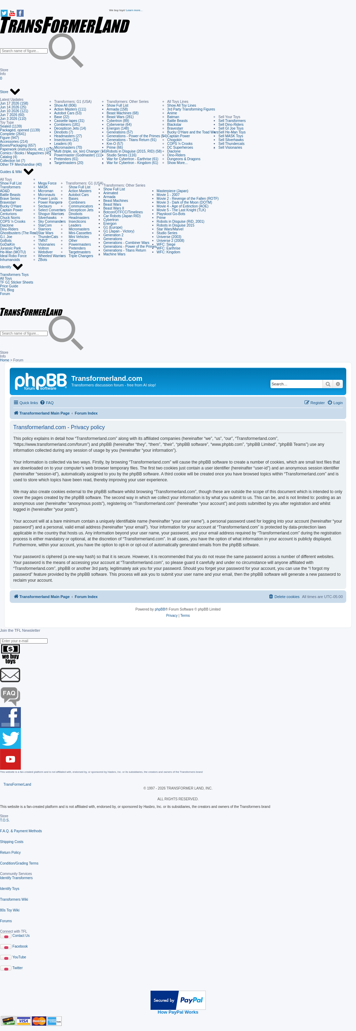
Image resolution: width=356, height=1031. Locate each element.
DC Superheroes (180, 147)
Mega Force (47, 183)
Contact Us (21, 936)
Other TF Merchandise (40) (21, 164)
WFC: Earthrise (168, 248)
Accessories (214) (14, 142)
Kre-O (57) (115, 144)
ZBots (42, 260)
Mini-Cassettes (78, 233)
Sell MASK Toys (230, 136)
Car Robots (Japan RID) (121, 216)
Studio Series (167, 233)
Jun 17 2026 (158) (14, 103)
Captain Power (178, 136)
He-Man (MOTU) (13, 252)
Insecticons (76, 221)
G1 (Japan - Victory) (118, 231)
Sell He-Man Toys (231, 132)
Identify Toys (9, 889)
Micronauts (46, 195)
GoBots (5, 241)
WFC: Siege (166, 244)
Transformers (10, 187)
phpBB (160, 609)
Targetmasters (78, 252)
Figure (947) (9, 138)
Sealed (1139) (11, 126)
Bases (72, 199)
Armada (109, 197)
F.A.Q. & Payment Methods (21, 831)
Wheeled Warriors (52, 256)
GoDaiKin (7, 244)
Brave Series (10, 199)
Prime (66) (115, 147)
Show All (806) (65, 105)
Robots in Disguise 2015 (175, 225)
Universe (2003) (169, 237)
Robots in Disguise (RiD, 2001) (180, 221)
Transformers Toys (14, 275)
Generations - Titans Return (124, 250)
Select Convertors (52, 210)
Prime (161, 218)
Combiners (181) (67, 124)
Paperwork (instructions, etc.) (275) (27, 149)
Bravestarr (175, 128)
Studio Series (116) (122, 155)
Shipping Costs (11, 842)
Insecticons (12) (66, 140)
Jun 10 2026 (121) (14, 111)
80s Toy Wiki (9, 910)
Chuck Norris (10, 218)
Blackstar (174, 124)
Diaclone (174, 151)
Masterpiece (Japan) (172, 191)
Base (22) (61, 117)
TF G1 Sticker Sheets (16, 282)
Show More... (177, 163)
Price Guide (9, 286)
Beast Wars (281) (120, 117)
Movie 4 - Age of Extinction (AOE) (183, 206)
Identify (11, 267)
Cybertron (111, 220)
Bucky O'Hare (10, 206)
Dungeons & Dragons (184, 159)
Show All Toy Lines (181, 105)
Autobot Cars (77, 195)
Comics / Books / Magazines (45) (25, 153)
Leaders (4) (63, 144)
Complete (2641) (13, 134)
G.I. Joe (6, 237)
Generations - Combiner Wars (126, 243)
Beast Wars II (113, 208)
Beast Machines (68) (123, 113)
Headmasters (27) (68, 136)
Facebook (20, 946)
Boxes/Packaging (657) (18, 145)
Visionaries (46, 244)
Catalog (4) (8, 157)
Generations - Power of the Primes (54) (137, 136)
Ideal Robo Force (13, 256)
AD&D (5, 191)
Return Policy (10, 852)
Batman (173, 117)
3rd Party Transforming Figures (191, 109)
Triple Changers (79, 256)
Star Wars (46, 233)
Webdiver (45, 252)
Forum (5, 294)
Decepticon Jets (79, 210)
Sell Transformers (231, 121)
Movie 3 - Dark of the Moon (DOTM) (184, 202)
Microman (46, 191)
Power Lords (48, 199)
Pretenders (76, 248)
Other (71, 241)
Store (10, 92)
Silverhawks (47, 218)
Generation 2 (113, 235)
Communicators (79, 206)
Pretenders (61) (66, 159)
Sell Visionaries (230, 147)
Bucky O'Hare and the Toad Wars (193, 132)
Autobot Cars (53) (68, 113)
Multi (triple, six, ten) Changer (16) (80, 151)
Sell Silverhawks (231, 140)
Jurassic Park (10, 248)
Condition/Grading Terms (19, 863)
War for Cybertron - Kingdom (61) (132, 163)
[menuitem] (47, 403)
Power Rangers (50, 202)
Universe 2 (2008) (170, 241)
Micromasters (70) (68, 147)
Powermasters (78, 244)
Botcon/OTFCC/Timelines (123, 212)
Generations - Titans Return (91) (131, 140)
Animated (110, 193)
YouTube (19, 957)
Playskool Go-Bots (171, 214)
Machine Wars (114, 254)
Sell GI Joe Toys (230, 128)
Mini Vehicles (77, 237)
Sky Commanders (52, 221)
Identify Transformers (16, 878)
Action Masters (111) (70, 109)
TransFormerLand (17, 784)
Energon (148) (118, 128)
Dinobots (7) (63, 132)
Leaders (73, 225)
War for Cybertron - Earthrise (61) (133, 159)
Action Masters (78, 191)
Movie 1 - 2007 (168, 195)
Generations (112, 239)
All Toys (6, 278)
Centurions (8, 214)
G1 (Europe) (112, 227)
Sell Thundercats (231, 144)
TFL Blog (7, 290)
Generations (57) (120, 132)
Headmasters (77, 218)
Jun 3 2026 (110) (13, 119)
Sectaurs (45, 206)
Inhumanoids (10, 260)
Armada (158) (117, 109)
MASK (43, 187)
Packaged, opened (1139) (20, 130)
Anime (172, 113)
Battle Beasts (177, 121)
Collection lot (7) (12, 161)
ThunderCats (48, 237)
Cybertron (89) (118, 121)
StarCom (45, 225)
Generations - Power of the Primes (129, 246)
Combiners (76, 202)
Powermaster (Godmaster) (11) (78, 155)
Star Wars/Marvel (170, 229)
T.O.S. (5, 820)
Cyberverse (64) (119, 124)
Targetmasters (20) (68, 163)
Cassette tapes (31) (69, 121)
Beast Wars (112, 204)
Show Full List (117, 105)
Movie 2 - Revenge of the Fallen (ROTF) (188, 199)
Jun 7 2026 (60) (12, 115)
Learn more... (134, 10)
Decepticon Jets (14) (70, 128)
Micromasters (77, 229)
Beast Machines (115, 201)
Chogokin (174, 140)
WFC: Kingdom (168, 252)
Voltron (43, 248)
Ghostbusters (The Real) (19, 233)
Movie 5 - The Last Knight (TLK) (181, 210)
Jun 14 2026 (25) (13, 107)
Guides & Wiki (17, 172)
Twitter (18, 968)
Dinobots (74, 214)
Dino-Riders (176, 155)
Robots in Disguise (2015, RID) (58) (134, 151)
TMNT (43, 241)
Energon (109, 224)
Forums (6, 921)
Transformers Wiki (14, 899)
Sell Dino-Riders (230, 124)
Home (4, 360)
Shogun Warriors (51, 214)
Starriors (44, 229)
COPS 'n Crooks (180, 144)
